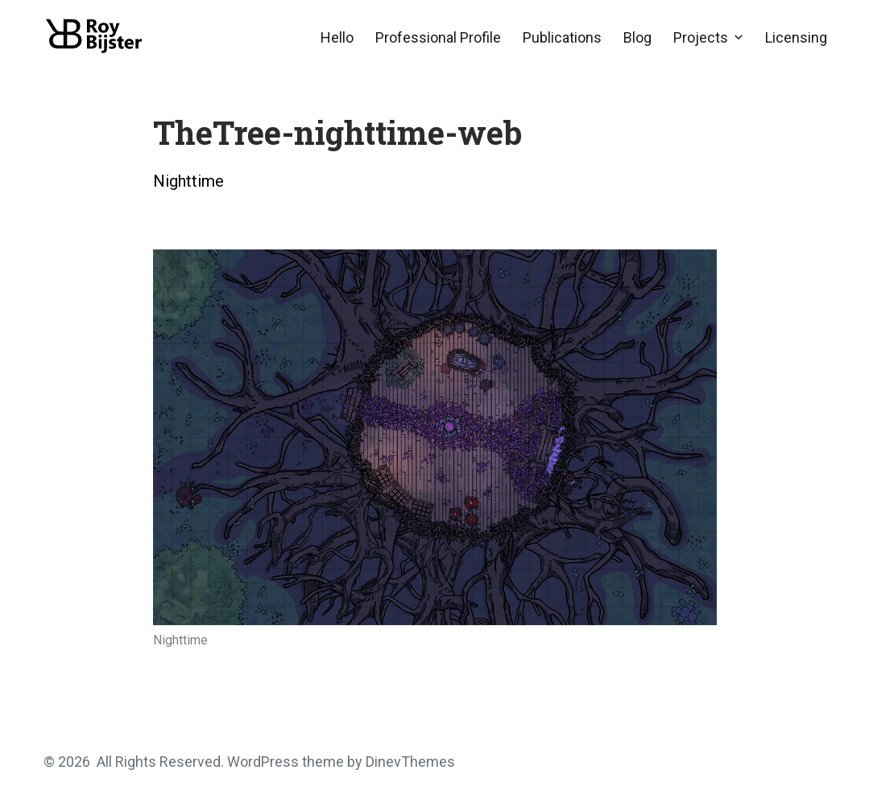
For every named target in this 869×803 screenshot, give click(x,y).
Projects (700, 37)
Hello (337, 37)
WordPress (263, 761)
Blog (637, 37)
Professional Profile (438, 37)
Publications (562, 37)
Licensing (796, 37)
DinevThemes (408, 761)
